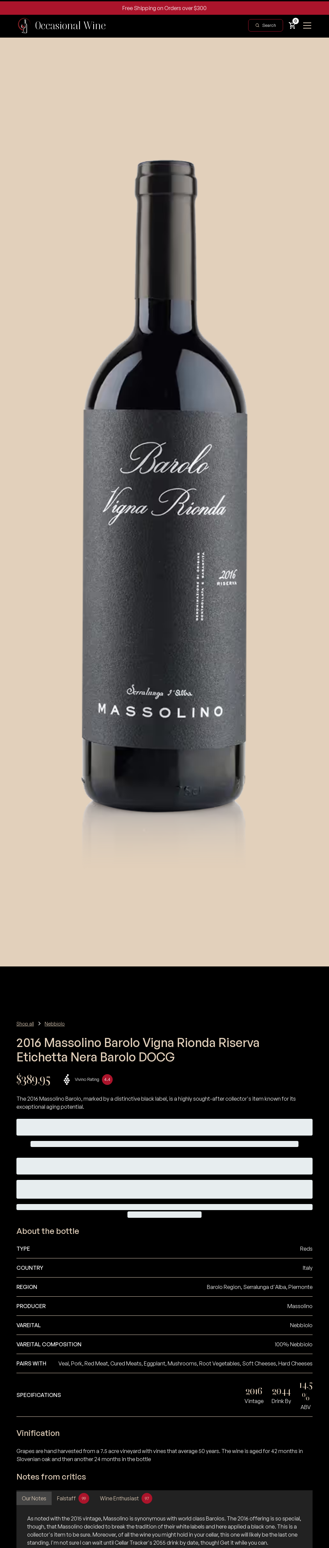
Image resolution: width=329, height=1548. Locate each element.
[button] (292, 25)
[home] (61, 25)
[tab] (34, 1498)
